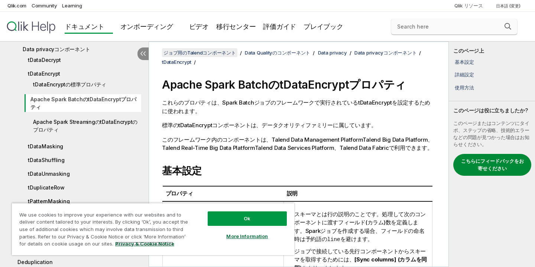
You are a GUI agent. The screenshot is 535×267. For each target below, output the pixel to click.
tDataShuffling (46, 160)
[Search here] (454, 26)
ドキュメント (84, 26)
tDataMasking (45, 146)
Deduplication (35, 262)
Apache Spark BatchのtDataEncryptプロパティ (83, 103)
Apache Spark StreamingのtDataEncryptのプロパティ (85, 126)
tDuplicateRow (46, 187)
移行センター (236, 26)
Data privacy (332, 53)
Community (44, 6)
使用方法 (464, 87)
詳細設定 (464, 75)
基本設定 (464, 62)
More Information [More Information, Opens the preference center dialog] (247, 236)
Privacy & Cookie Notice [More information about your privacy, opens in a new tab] (144, 244)
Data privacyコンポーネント (56, 49)
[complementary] (492, 154)
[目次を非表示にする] (143, 53)
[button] (507, 26)
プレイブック (323, 26)
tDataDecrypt (44, 60)
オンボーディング (146, 26)
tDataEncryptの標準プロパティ (69, 84)
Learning (72, 6)
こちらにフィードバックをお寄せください (492, 164)
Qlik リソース (468, 6)
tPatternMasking (48, 201)
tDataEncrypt (44, 73)
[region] (153, 229)
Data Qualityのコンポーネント (277, 53)
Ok (247, 218)
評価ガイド (279, 26)
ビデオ (199, 26)
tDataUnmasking (49, 174)
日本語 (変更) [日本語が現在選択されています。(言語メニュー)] (509, 6)
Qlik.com (16, 6)
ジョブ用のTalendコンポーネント (199, 53)
